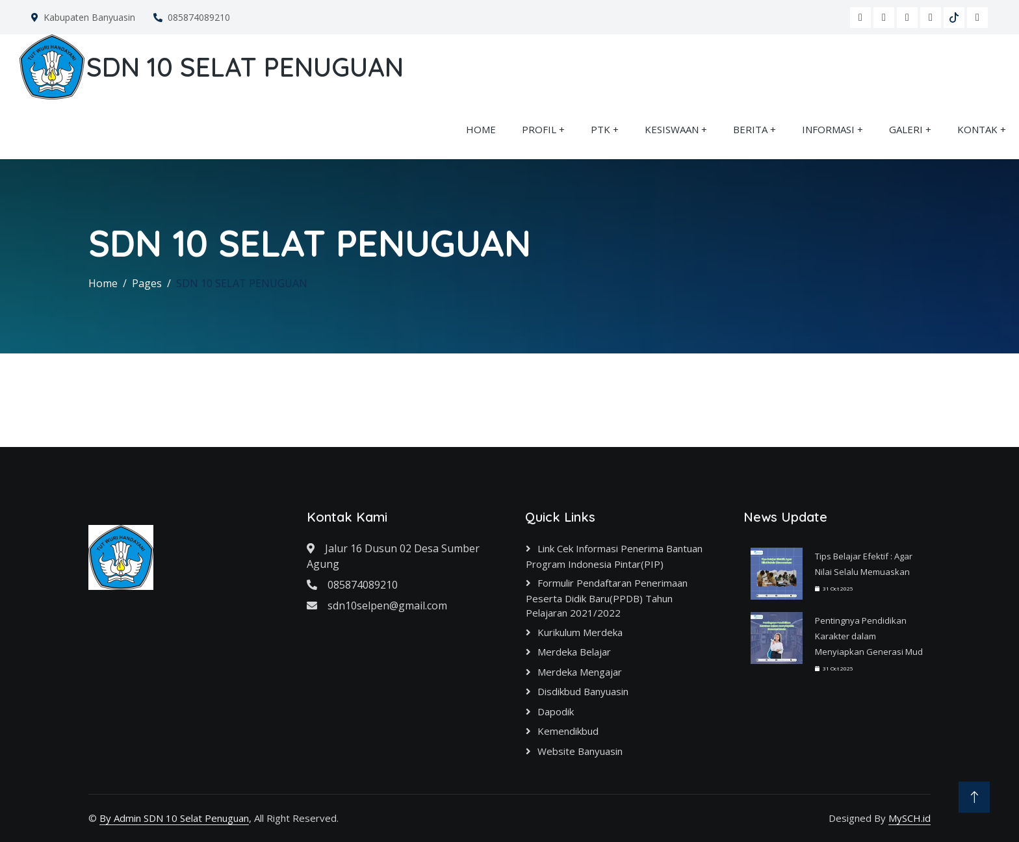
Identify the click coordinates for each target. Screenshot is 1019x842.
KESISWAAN (672, 129)
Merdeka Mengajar (579, 671)
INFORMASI (828, 129)
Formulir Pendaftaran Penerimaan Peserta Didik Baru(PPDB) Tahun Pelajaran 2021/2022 (607, 597)
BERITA (750, 129)
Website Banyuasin (580, 751)
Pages (147, 283)
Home (103, 283)
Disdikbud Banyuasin (582, 691)
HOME (481, 129)
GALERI (906, 129)
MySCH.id (909, 817)
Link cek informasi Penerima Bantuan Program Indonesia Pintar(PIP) (614, 556)
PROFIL (539, 129)
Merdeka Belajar (574, 651)
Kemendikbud (568, 730)
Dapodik (555, 711)
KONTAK (977, 129)
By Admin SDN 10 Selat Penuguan (174, 817)
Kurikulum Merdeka (580, 632)
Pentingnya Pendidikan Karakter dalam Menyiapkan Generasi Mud (869, 636)
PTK (600, 129)
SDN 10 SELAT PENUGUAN (241, 283)
